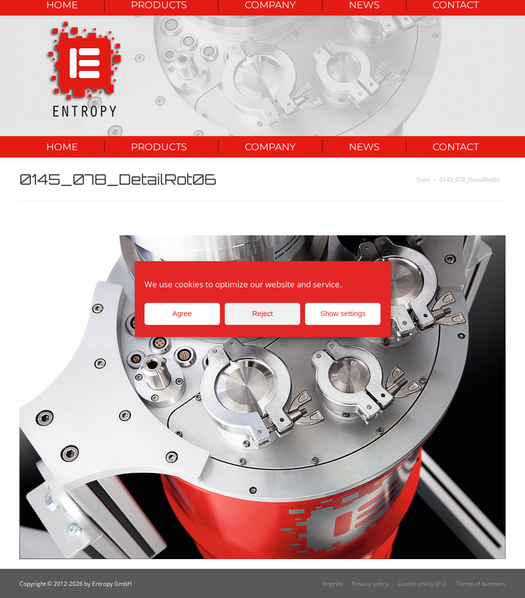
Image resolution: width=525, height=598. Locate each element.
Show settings (342, 313)
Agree (182, 313)
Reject (262, 313)
